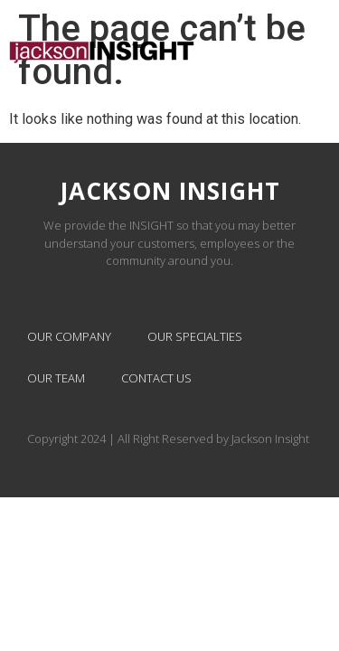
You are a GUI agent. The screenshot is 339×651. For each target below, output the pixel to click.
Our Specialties (194, 336)
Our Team (56, 378)
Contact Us (156, 378)
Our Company (69, 336)
